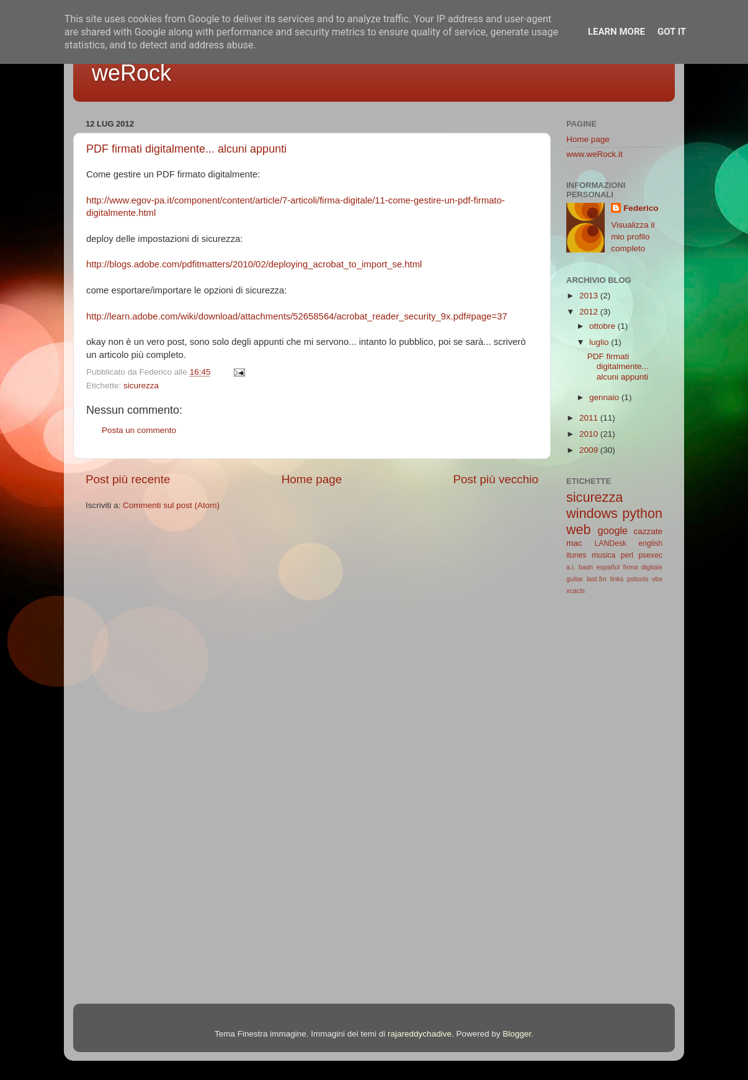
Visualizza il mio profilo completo (632, 236)
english (650, 543)
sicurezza (141, 385)
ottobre (603, 326)
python (642, 513)
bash (586, 567)
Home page (312, 479)
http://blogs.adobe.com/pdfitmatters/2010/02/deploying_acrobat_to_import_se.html (254, 264)
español (608, 567)
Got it (671, 31)
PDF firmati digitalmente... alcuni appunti (186, 149)
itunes (576, 555)
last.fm (597, 578)
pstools (637, 578)
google (612, 530)
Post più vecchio (495, 479)
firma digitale (643, 567)
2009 (589, 450)
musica (603, 555)
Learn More (616, 31)
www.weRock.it (594, 154)
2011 (589, 417)
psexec (650, 555)
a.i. (570, 567)
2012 (589, 311)
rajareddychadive (420, 1033)
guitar (574, 578)
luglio (600, 342)
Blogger (516, 1033)
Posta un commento (139, 430)
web (578, 529)
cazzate (647, 531)
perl (627, 555)
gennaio (605, 397)
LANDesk (610, 543)
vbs (657, 578)
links (617, 578)
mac (574, 543)
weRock (131, 73)
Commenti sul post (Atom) (171, 505)
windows (592, 513)
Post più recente (128, 479)
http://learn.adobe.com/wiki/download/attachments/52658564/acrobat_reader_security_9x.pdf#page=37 (296, 316)
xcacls (575, 590)
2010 (589, 434)
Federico (640, 208)
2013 (589, 295)
